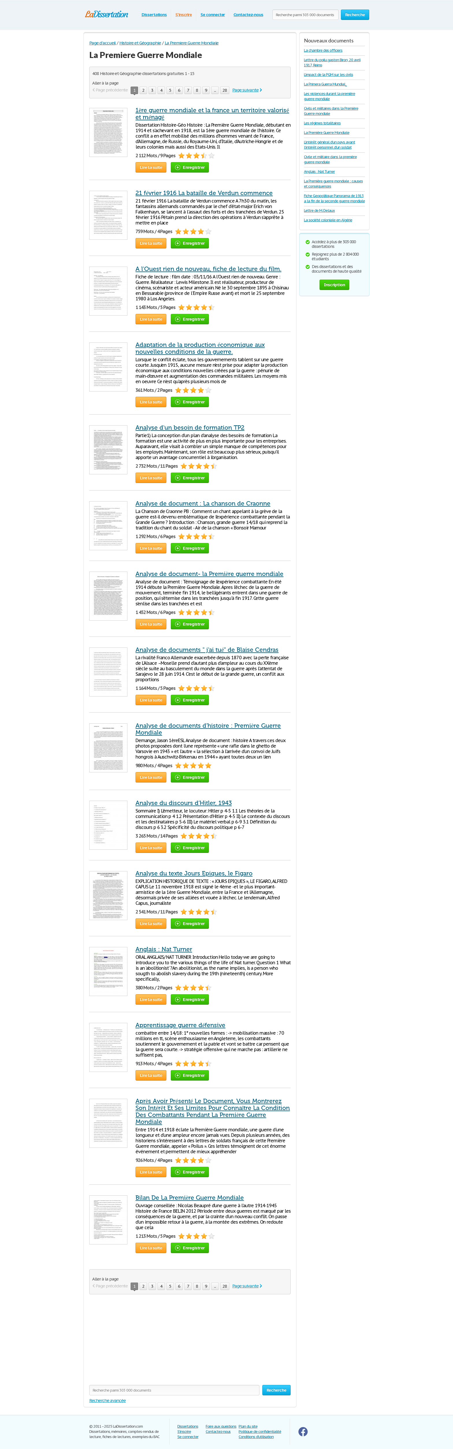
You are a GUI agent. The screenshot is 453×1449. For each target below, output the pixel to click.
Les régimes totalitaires (322, 123)
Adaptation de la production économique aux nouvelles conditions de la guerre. (200, 348)
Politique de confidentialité (260, 1431)
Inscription (334, 284)
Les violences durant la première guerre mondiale (329, 96)
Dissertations (154, 14)
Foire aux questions (221, 1426)
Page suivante (245, 90)
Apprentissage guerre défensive (180, 1025)
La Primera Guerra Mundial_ (325, 84)
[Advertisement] (137, 1343)
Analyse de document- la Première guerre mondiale (209, 573)
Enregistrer (190, 167)
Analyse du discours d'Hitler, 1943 (183, 803)
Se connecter (212, 14)
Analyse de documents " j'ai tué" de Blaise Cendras (207, 649)
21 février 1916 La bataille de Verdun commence (204, 193)
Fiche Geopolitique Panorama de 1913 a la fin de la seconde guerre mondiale (334, 198)
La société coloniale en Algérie (328, 220)
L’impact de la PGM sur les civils (328, 74)
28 (224, 90)
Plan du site (248, 1426)
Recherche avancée (107, 1400)
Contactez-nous (248, 14)
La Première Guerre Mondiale (326, 132)
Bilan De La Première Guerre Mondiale (189, 1197)
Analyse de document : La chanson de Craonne (202, 503)
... (215, 90)
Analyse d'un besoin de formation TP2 (189, 427)
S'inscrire (183, 14)
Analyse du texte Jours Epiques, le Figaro (194, 873)
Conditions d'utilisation (256, 1436)
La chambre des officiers (323, 50)
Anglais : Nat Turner (163, 949)
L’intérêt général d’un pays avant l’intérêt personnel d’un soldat (329, 145)
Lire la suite (151, 167)
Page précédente (112, 90)
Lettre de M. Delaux (319, 210)
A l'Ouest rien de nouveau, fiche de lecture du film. (208, 268)
